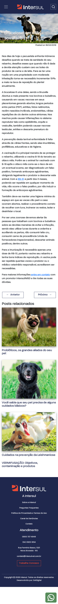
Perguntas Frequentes (29, 508)
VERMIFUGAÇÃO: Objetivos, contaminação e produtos (20, 464)
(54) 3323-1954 (29, 542)
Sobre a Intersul (29, 502)
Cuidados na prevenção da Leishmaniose (28, 455)
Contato (29, 524)
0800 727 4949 (29, 537)
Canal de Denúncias (29, 519)
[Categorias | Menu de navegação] (6, 7)
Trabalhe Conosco (29, 563)
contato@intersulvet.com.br (29, 556)
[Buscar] (53, 7)
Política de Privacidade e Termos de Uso (29, 513)
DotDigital (37, 580)
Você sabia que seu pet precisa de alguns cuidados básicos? (29, 404)
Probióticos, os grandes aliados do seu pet (27, 352)
